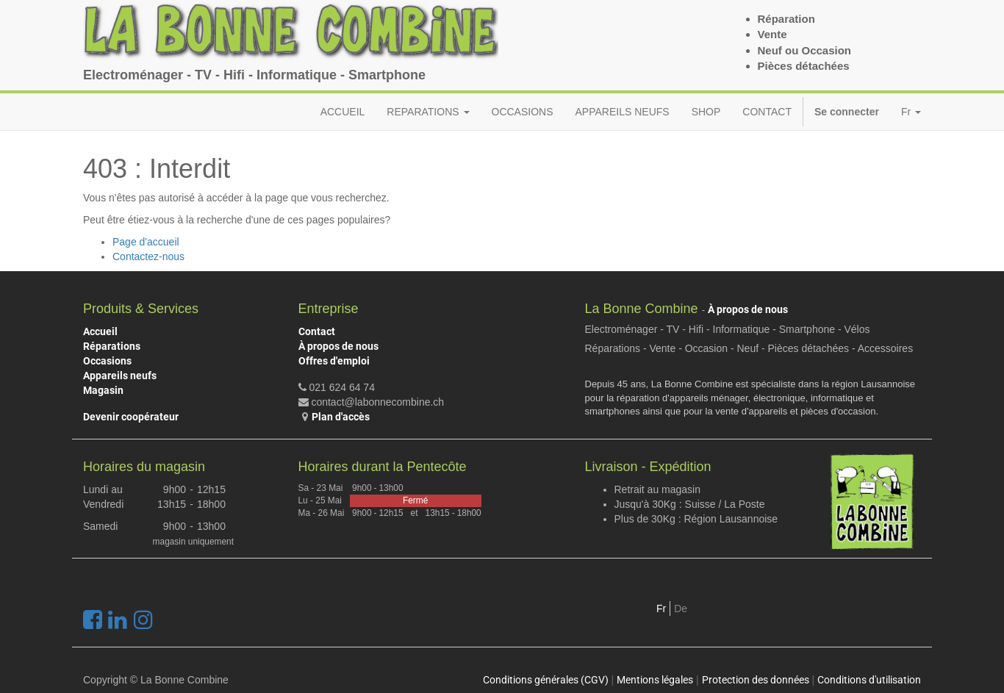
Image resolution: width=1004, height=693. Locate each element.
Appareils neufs (120, 375)
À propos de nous (338, 346)
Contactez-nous (148, 256)
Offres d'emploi (334, 361)
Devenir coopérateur (131, 417)
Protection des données (755, 680)
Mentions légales (655, 680)
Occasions (107, 361)
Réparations (111, 346)
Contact (316, 331)
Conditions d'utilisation (869, 680)
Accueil (100, 331)
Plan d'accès (341, 417)
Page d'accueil (145, 242)
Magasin (103, 390)
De (680, 608)
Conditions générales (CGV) (546, 680)
